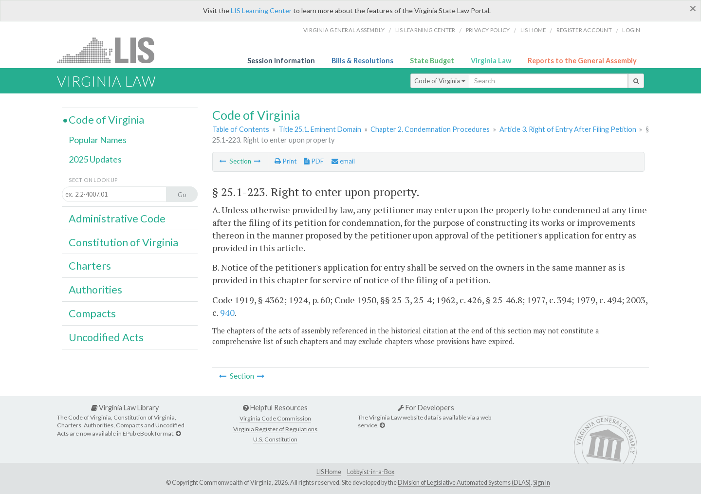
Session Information (281, 60)
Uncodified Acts (106, 337)
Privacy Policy (488, 30)
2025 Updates (95, 159)
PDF (314, 161)
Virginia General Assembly (344, 30)
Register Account (584, 30)
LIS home (533, 30)
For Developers (426, 407)
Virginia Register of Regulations (275, 429)
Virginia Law (491, 60)
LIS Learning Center (261, 10)
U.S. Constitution (275, 439)
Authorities (95, 289)
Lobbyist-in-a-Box (370, 472)
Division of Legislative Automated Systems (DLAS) (464, 482)
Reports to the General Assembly (582, 60)
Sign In (541, 482)
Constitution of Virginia (123, 242)
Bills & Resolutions (362, 60)
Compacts (92, 313)
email (343, 161)
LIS (111, 50)
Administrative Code (117, 218)
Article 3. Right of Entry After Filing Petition (567, 129)
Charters (90, 265)
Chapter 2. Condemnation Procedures (430, 129)
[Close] (693, 8)
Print (285, 161)
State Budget (432, 60)
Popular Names (98, 139)
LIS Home (328, 472)
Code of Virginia (439, 81)
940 (227, 312)
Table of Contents (240, 129)
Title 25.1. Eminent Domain (319, 129)
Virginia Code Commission (275, 418)
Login (631, 30)
